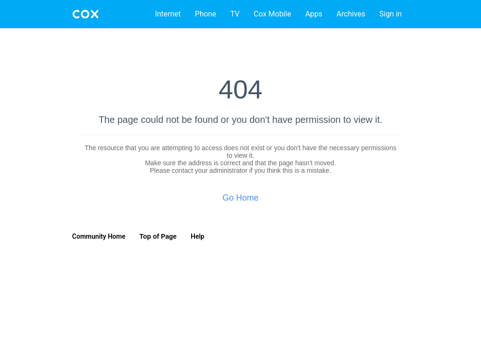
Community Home (98, 236)
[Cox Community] (85, 14)
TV (235, 13)
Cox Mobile (272, 13)
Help (197, 236)
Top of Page (158, 236)
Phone (205, 13)
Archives (350, 13)
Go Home (240, 197)
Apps (314, 13)
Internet (168, 13)
